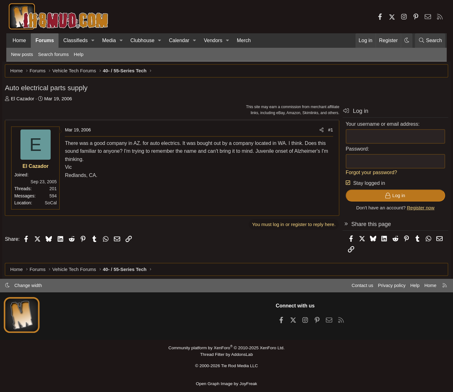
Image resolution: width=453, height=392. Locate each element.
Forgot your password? (365, 174)
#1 (324, 132)
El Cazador (28, 100)
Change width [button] (36, 287)
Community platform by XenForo (226, 349)
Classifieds (75, 40)
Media (109, 40)
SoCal (57, 204)
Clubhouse (142, 40)
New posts (22, 54)
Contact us (352, 287)
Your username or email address (375, 126)
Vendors (213, 40)
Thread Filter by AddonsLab (226, 356)
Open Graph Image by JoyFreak (226, 383)
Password (350, 150)
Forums (45, 40)
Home (19, 40)
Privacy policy (382, 287)
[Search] (430, 40)
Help (79, 54)
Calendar (179, 40)
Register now (414, 210)
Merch (244, 40)
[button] (93, 40)
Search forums (53, 54)
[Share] (315, 132)
